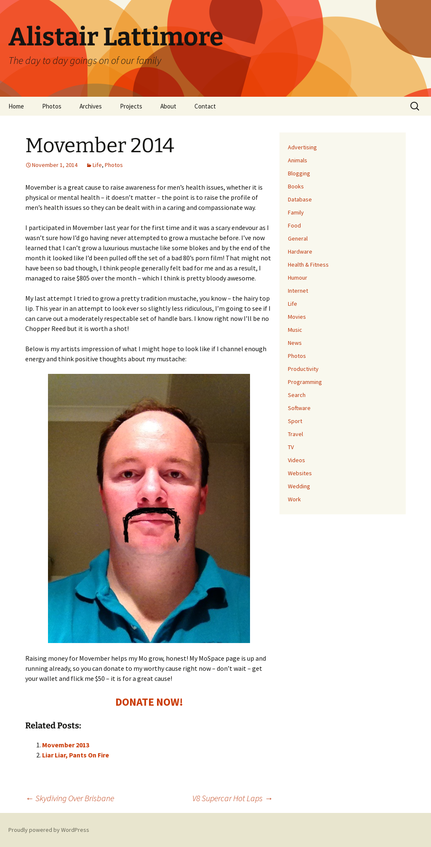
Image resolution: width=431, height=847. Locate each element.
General (298, 238)
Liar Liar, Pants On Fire (75, 755)
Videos (296, 460)
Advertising (302, 147)
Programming (305, 382)
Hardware (300, 251)
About (168, 106)
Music (295, 330)
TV (291, 447)
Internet (298, 290)
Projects (131, 106)
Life (97, 165)
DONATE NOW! (149, 702)
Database (300, 199)
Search (297, 395)
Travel (295, 434)
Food (294, 225)
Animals (297, 160)
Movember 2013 (65, 745)
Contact (205, 106)
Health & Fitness (308, 264)
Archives (91, 106)
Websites (300, 473)
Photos (51, 106)
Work (294, 499)
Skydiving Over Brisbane (69, 798)
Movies (297, 316)
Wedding (299, 486)
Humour (297, 277)
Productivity (303, 369)
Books (296, 186)
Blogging (299, 173)
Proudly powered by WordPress (48, 830)
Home (16, 106)
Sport (295, 421)
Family (296, 212)
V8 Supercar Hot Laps (232, 798)
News (295, 343)
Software (299, 408)
